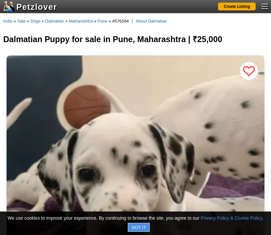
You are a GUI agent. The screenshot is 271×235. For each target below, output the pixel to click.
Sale (21, 21)
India (7, 21)
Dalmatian (54, 21)
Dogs (35, 21)
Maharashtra (81, 21)
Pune (102, 21)
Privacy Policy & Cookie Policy (231, 218)
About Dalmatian (151, 21)
